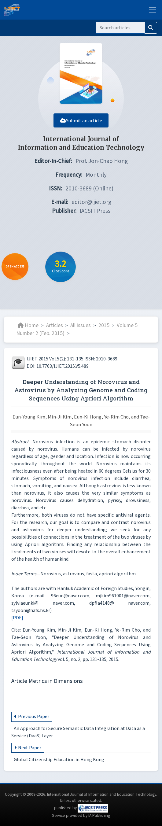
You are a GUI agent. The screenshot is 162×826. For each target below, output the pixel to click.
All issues (80, 325)
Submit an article (81, 120)
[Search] (120, 28)
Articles (54, 325)
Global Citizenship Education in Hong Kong (59, 759)
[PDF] (17, 617)
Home (28, 325)
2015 (103, 325)
